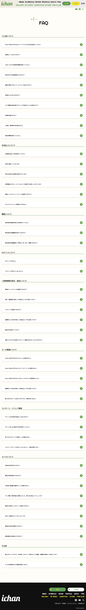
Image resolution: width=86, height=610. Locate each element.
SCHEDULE (29, 2)
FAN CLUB (56, 5)
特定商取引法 (81, 603)
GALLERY (20, 5)
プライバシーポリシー (72, 603)
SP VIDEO (29, 5)
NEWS (21, 2)
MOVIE (38, 2)
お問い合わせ (58, 603)
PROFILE (46, 2)
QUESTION (39, 5)
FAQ (59, 2)
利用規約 (64, 603)
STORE (48, 5)
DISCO (53, 2)
